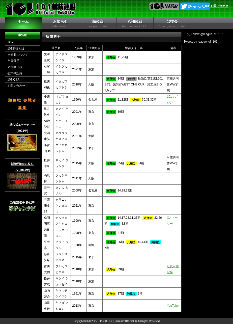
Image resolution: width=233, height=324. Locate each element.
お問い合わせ (219, 6)
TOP (10, 42)
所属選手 (13, 61)
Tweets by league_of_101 (201, 41)
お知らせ (60, 23)
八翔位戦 (134, 23)
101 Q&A (13, 79)
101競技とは (15, 48)
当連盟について (17, 54)
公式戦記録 (14, 73)
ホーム (23, 23)
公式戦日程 (14, 67)
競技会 (172, 23)
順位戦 (97, 23)
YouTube (172, 305)
